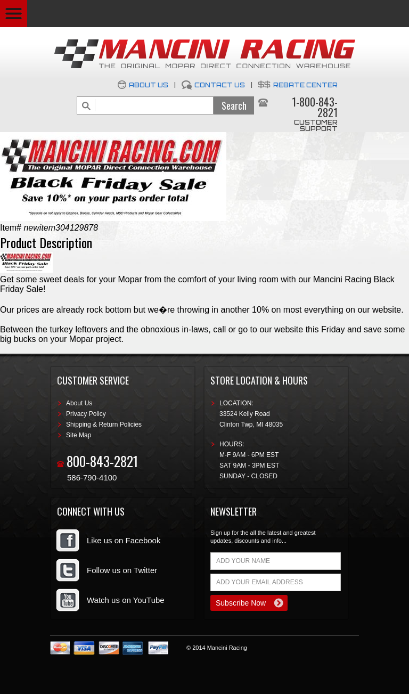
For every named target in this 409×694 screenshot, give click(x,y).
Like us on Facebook (123, 540)
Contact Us (219, 85)
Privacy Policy (86, 414)
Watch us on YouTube (126, 600)
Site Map (78, 435)
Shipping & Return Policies (104, 424)
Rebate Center (305, 85)
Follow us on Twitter (122, 570)
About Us (148, 85)
